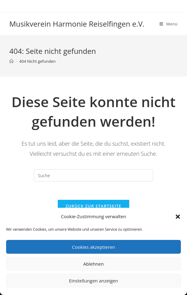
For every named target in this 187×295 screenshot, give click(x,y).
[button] (178, 217)
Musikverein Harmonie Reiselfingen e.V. (77, 24)
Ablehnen (93, 264)
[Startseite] (11, 61)
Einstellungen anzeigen (93, 281)
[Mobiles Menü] (169, 24)
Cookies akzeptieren (93, 247)
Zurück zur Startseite (94, 206)
